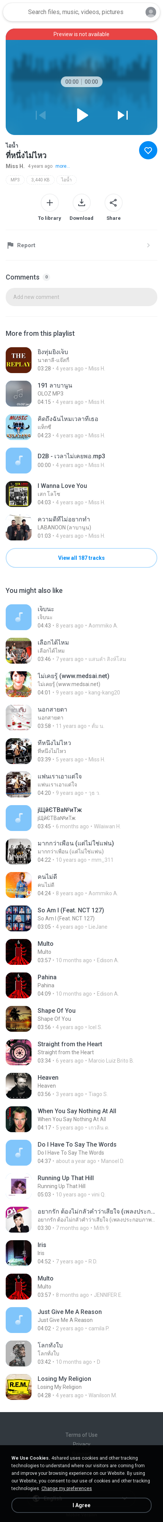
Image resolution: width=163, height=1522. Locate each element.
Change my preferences (66, 1488)
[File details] (81, 360)
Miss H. (15, 166)
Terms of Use (81, 1435)
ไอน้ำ (66, 180)
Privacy (81, 1444)
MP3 (15, 180)
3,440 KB (40, 180)
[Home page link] (14, 12)
